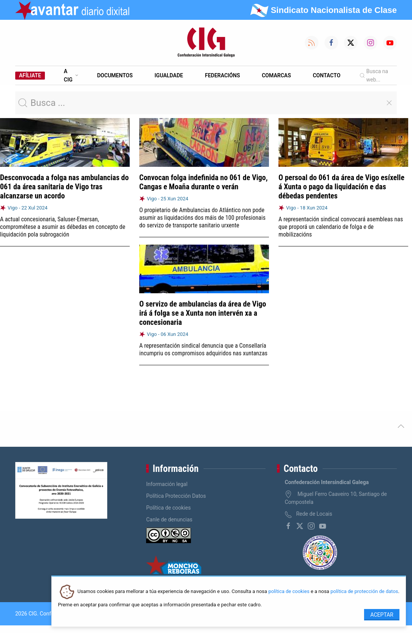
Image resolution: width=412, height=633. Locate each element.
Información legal (167, 484)
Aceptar (381, 615)
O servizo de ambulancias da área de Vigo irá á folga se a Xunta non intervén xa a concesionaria (202, 312)
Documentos (115, 75)
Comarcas (276, 75)
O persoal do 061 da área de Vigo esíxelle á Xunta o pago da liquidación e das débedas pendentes (341, 186)
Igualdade (168, 75)
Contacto (326, 75)
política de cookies (288, 592)
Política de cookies (168, 508)
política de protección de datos (364, 592)
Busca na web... (374, 75)
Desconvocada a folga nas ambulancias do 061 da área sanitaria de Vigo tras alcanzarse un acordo (64, 186)
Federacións (222, 75)
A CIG (71, 75)
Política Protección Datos (176, 496)
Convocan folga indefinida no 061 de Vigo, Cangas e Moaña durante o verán (203, 182)
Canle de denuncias (169, 519)
